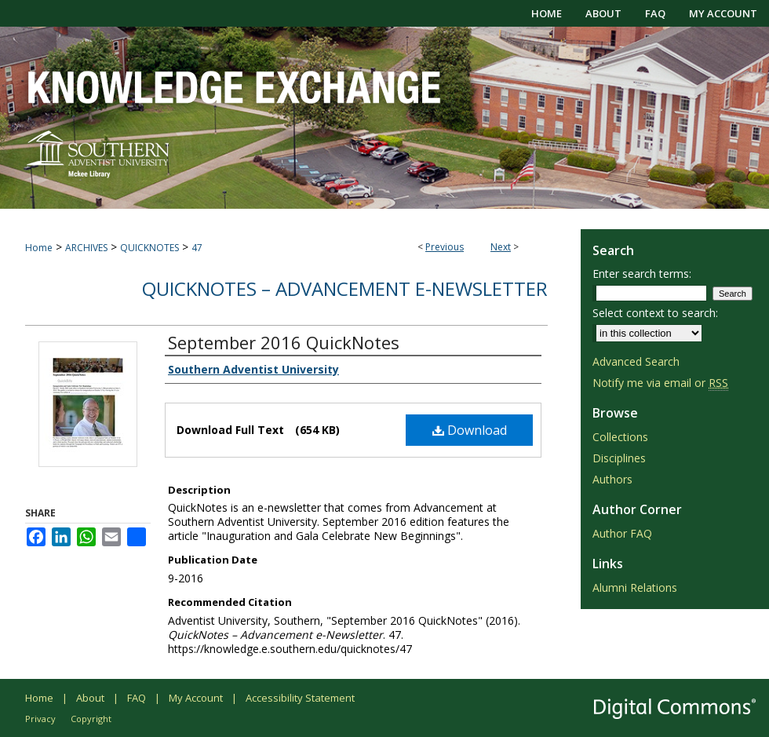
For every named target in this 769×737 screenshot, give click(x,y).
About (90, 698)
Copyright (91, 718)
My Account (196, 698)
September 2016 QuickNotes (283, 342)
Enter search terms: (641, 273)
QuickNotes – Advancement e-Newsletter (345, 288)
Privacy (40, 718)
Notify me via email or (660, 382)
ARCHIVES (86, 247)
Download (469, 430)
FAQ (136, 698)
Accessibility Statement (300, 698)
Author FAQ (622, 533)
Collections (620, 436)
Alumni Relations (634, 587)
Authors (612, 479)
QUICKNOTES (149, 247)
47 (196, 247)
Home (39, 247)
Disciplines (619, 458)
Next (500, 247)
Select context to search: (655, 312)
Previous (444, 247)
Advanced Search (636, 361)
